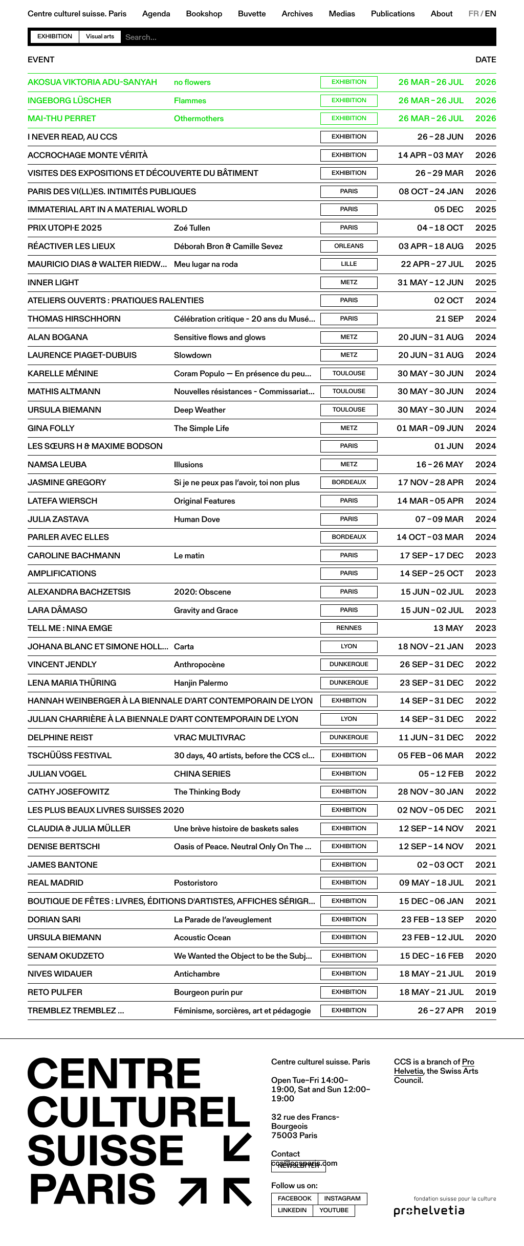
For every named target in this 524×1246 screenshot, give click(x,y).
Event (41, 59)
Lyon (349, 653)
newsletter (298, 1177)
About (442, 13)
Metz (349, 285)
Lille (349, 266)
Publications (393, 13)
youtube (333, 1221)
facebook (295, 1209)
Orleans (348, 248)
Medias (342, 13)
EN (490, 13)
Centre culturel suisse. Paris (77, 13)
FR (473, 13)
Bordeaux (349, 487)
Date (485, 59)
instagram (342, 1209)
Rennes (349, 634)
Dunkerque (349, 671)
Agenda (156, 13)
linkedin (292, 1221)
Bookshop (204, 13)
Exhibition (54, 36)
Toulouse (349, 377)
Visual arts (100, 36)
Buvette (252, 13)
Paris (349, 193)
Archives (297, 13)
